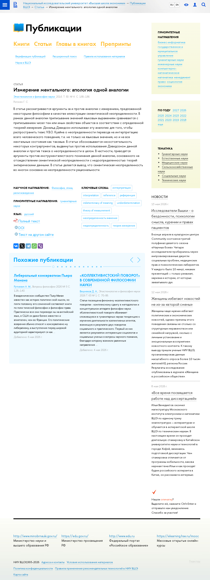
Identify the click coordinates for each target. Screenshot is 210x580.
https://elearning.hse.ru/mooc (178, 536)
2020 (168, 120)
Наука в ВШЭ (23, 62)
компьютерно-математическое (168, 70)
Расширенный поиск (65, 56)
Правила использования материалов (104, 56)
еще (160, 124)
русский (29, 214)
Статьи (43, 44)
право (162, 82)
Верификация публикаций (30, 56)
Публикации (53, 27)
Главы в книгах (76, 44)
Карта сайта (20, 574)
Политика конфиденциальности (33, 568)
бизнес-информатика (171, 42)
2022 (183, 115)
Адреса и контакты (53, 562)
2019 (176, 120)
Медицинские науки (174, 162)
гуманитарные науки (171, 60)
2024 (168, 115)
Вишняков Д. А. (89, 291)
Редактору (194, 561)
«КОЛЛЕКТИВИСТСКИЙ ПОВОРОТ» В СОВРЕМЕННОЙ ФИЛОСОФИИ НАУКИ (110, 280)
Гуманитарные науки (175, 154)
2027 (176, 110)
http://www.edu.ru (122, 536)
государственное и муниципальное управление (170, 51)
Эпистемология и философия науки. (34, 96)
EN (177, 4)
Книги (21, 44)
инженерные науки (170, 64)
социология (174, 82)
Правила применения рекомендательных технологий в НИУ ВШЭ (96, 568)
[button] (53, 267)
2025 (161, 115)
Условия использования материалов (90, 562)
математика (165, 77)
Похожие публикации (43, 259)
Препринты (116, 44)
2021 (161, 120)
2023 (176, 115)
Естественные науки (175, 158)
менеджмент (182, 77)
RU (172, 4)
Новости (159, 196)
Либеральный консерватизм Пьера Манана (43, 278)
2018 (183, 120)
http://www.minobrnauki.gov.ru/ (35, 536)
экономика (165, 86)
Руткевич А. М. (22, 286)
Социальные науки (174, 176)
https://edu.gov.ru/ (75, 536)
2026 (183, 110)
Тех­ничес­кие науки (174, 180)
